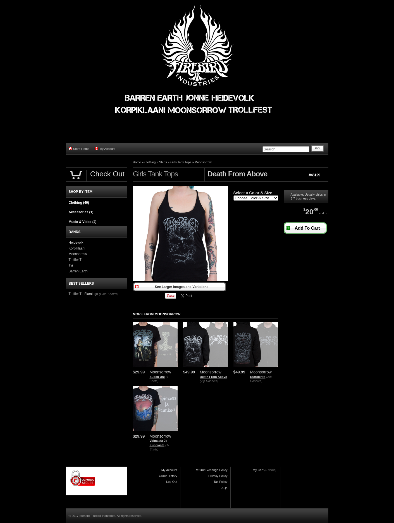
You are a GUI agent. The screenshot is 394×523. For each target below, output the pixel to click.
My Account (105, 148)
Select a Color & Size (252, 193)
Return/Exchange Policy (211, 470)
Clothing (150, 162)
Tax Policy (221, 481)
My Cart (258, 470)
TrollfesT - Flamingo (83, 294)
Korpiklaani (77, 248)
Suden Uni (157, 376)
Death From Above (213, 376)
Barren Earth (78, 271)
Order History (168, 476)
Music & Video (83, 222)
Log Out (171, 481)
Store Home (79, 148)
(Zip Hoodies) (209, 381)
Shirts (163, 162)
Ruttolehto (258, 376)
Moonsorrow (203, 162)
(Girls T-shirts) (108, 294)
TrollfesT (75, 260)
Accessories (81, 212)
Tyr (71, 265)
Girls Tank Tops (180, 162)
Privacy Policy (217, 476)
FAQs (224, 488)
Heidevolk (76, 242)
